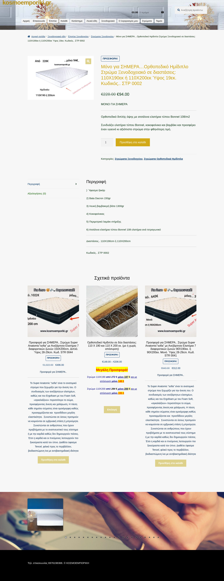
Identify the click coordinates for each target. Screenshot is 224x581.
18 (140, 538)
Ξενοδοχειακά (108, 21)
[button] (88, 61)
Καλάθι (64, 21)
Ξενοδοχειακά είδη (57, 36)
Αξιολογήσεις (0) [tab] (37, 193)
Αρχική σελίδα (38, 36)
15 (127, 538)
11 (110, 538)
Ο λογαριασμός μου (128, 21)
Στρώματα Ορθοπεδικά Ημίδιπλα (163, 158)
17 (136, 538)
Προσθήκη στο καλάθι (133, 142)
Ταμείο (159, 21)
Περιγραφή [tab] (34, 184)
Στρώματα (147, 21)
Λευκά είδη (92, 21)
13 (118, 538)
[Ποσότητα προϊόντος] (107, 142)
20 (149, 538)
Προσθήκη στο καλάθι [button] (53, 459)
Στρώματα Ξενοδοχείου (102, 36)
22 (158, 538)
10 (105, 538)
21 (154, 538)
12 (114, 538)
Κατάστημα (77, 21)
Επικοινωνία (39, 21)
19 (145, 538)
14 (123, 538)
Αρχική (26, 21)
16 (132, 538)
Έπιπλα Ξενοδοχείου (78, 36)
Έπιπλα (53, 21)
